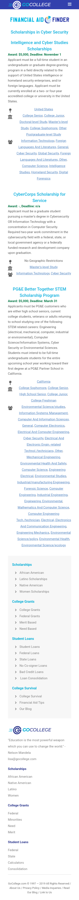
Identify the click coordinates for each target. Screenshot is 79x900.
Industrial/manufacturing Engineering (43, 482)
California (43, 381)
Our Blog (22, 709)
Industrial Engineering (52, 495)
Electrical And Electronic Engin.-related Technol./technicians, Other (44, 444)
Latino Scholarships (29, 579)
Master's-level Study (44, 267)
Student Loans (26, 647)
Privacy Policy (31, 888)
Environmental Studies (50, 476)
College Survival (27, 696)
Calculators (16, 863)
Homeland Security (44, 172)
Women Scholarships (30, 591)
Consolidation (17, 869)
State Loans (24, 659)
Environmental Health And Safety (43, 463)
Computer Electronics (49, 426)
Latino (12, 789)
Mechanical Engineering (43, 457)
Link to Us (46, 892)
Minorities (15, 820)
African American (28, 573)
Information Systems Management (43, 413)
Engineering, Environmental (43, 501)
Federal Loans (25, 653)
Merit (11, 832)
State (11, 856)
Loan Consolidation (30, 678)
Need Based (24, 629)
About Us (14, 888)
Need (11, 826)
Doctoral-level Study (33, 122)
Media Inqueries (51, 888)
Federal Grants (26, 616)
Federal (13, 813)
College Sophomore (44, 128)
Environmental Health (54, 539)
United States (43, 109)
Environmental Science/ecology (43, 545)
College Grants (26, 610)
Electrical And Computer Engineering (43, 432)
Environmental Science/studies (43, 407)
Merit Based (24, 622)
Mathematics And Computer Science (43, 507)
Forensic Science (36, 488)
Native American (27, 585)
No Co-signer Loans (29, 666)
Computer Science (35, 166)
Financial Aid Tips (28, 702)
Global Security (48, 153)
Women (13, 795)
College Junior (54, 115)
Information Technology (37, 141)
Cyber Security (27, 153)
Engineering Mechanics (33, 533)
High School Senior (32, 394)
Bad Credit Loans (28, 672)
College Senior (33, 115)
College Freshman (43, 400)
